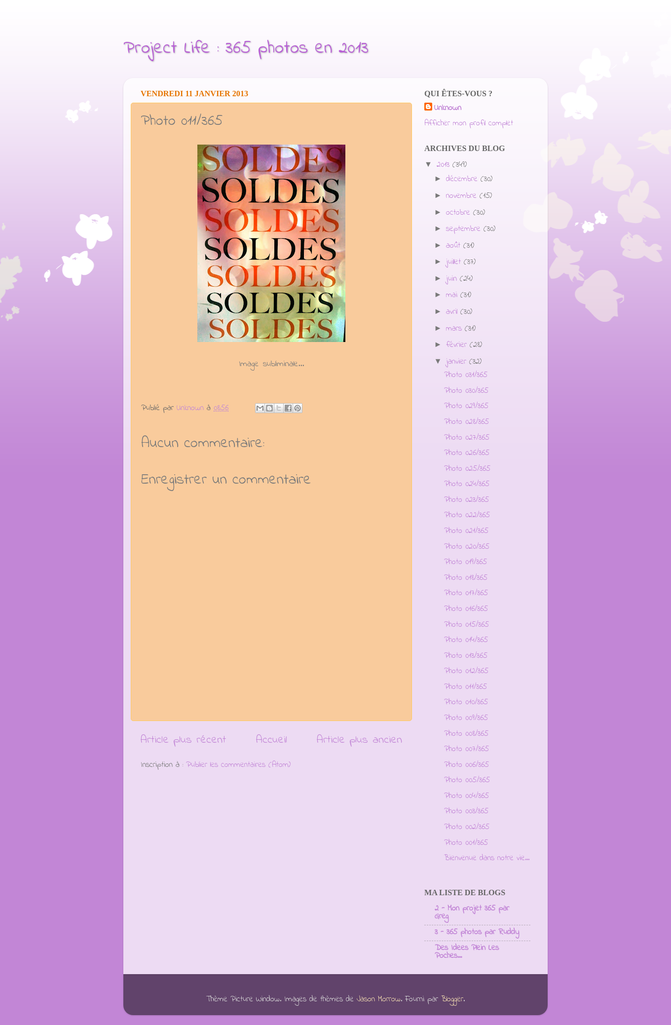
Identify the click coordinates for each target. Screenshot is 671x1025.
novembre (463, 196)
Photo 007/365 (466, 749)
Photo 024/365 (466, 484)
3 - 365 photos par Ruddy (477, 932)
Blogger (452, 999)
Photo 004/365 (466, 796)
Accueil (271, 740)
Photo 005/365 (467, 780)
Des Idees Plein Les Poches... (467, 952)
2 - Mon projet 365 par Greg (472, 912)
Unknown (447, 108)
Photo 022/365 (467, 515)
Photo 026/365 (466, 453)
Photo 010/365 (466, 702)
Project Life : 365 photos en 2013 (246, 49)
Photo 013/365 (465, 656)
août (454, 246)
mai (453, 295)
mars (455, 329)
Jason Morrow (379, 999)
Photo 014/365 (466, 640)
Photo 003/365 (466, 811)
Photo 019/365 (465, 562)
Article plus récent (183, 740)
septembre (465, 229)
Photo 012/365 (466, 671)
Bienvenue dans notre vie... (486, 858)
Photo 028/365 (466, 422)
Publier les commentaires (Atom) (238, 765)
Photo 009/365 (466, 718)
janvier (457, 362)
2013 (444, 165)
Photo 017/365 (466, 593)
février (458, 345)
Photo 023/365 (466, 500)
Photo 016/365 (466, 609)
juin (453, 279)
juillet (455, 262)
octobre (459, 213)
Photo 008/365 (466, 734)
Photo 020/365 (466, 547)
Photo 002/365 (466, 827)
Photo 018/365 (465, 578)
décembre (463, 179)
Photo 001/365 (466, 843)
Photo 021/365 (466, 531)
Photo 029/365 (466, 406)
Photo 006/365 (466, 765)
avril (453, 312)
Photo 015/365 (466, 625)
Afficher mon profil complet (468, 123)
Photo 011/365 (465, 687)
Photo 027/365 (466, 438)
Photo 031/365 (465, 375)
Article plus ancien (359, 740)
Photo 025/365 (467, 469)
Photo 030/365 (466, 391)
